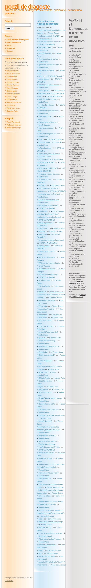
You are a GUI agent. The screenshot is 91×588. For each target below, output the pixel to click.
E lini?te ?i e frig (45, 527)
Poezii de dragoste (27, 6)
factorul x (42, 292)
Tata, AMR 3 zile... (46, 116)
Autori (9, 45)
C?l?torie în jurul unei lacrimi (50, 410)
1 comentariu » (77, 297)
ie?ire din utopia (45, 148)
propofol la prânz (45, 53)
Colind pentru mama (46, 251)
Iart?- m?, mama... (46, 320)
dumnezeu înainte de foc (48, 59)
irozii (40, 139)
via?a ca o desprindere (47, 545)
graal (40, 519)
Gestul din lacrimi (45, 381)
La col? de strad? (45, 421)
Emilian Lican (57, 318)
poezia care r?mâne (46, 70)
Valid (9, 581)
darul (40, 76)
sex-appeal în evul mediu (48, 205)
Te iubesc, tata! (44, 280)
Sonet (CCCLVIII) (45, 361)
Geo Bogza (11, 105)
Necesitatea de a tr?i (47, 404)
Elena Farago (12, 97)
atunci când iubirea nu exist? (50, 42)
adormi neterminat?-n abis (49, 200)
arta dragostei (44, 79)
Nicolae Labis (12, 91)
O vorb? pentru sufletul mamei (50, 398)
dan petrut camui (58, 185)
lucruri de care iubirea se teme (50, 533)
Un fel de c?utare (45, 458)
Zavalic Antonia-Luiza (47, 444)
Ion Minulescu (12, 99)
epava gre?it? (44, 91)
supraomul (43, 234)
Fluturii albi (43, 352)
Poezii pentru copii (14, 128)
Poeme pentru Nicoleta (47, 122)
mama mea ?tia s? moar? (49, 473)
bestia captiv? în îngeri (47, 372)
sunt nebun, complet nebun (49, 154)
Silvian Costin (59, 228)
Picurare (42, 231)
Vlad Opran (57, 315)
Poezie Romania (76, 282)
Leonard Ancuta (45, 157)
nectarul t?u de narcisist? (48, 332)
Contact (10, 51)
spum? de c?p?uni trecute (49, 65)
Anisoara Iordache (14, 102)
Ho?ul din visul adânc (47, 257)
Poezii (82, 295)
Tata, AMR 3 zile (45, 479)
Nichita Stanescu (13, 94)
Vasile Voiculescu (13, 108)
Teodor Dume (53, 33)
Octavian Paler (12, 111)
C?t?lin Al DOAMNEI (47, 45)
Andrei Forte (43, 62)
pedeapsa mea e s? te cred (49, 194)
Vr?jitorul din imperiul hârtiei (49, 263)
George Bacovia (13, 82)
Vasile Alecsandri (13, 74)
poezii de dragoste (48, 24)
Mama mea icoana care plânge (51, 522)
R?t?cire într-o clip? (46, 453)
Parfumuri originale (14, 125)
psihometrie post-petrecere (49, 111)
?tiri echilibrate (44, 286)
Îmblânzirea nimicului (47, 269)
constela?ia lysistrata (47, 300)
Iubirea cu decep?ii (46, 326)
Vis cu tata (43, 306)
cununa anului (44, 246)
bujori (41, 387)
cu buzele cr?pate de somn (49, 174)
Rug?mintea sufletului (47, 435)
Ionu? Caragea (44, 125)
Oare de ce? (43, 228)
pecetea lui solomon (46, 105)
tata (40, 553)
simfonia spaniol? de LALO (49, 36)
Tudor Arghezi (12, 79)
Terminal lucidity (45, 47)
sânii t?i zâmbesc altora (48, 99)
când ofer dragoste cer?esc (49, 134)
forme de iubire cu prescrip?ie (50, 142)
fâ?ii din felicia (44, 378)
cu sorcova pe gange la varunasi (51, 240)
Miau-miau (43, 318)
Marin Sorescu (12, 88)
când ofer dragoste (46, 128)
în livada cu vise (45, 180)
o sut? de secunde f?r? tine (49, 447)
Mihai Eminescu (13, 71)
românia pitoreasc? (46, 223)
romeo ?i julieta (45, 496)
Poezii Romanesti (13, 122)
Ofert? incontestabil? (47, 355)
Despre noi (11, 48)
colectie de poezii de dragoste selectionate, (29, 10)
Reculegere (43, 315)
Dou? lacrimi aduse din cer (49, 346)
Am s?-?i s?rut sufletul (47, 441)
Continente (43, 211)
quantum (42, 338)
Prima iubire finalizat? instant (50, 539)
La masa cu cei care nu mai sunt (51, 415)
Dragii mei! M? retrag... (47, 341)
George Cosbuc (13, 85)
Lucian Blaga (12, 76)
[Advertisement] (80, 353)
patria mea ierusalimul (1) (48, 274)
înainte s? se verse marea (49, 85)
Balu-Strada (43, 389)
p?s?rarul (42, 185)
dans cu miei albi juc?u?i (48, 168)
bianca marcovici (45, 39)
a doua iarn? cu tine (46, 309)
